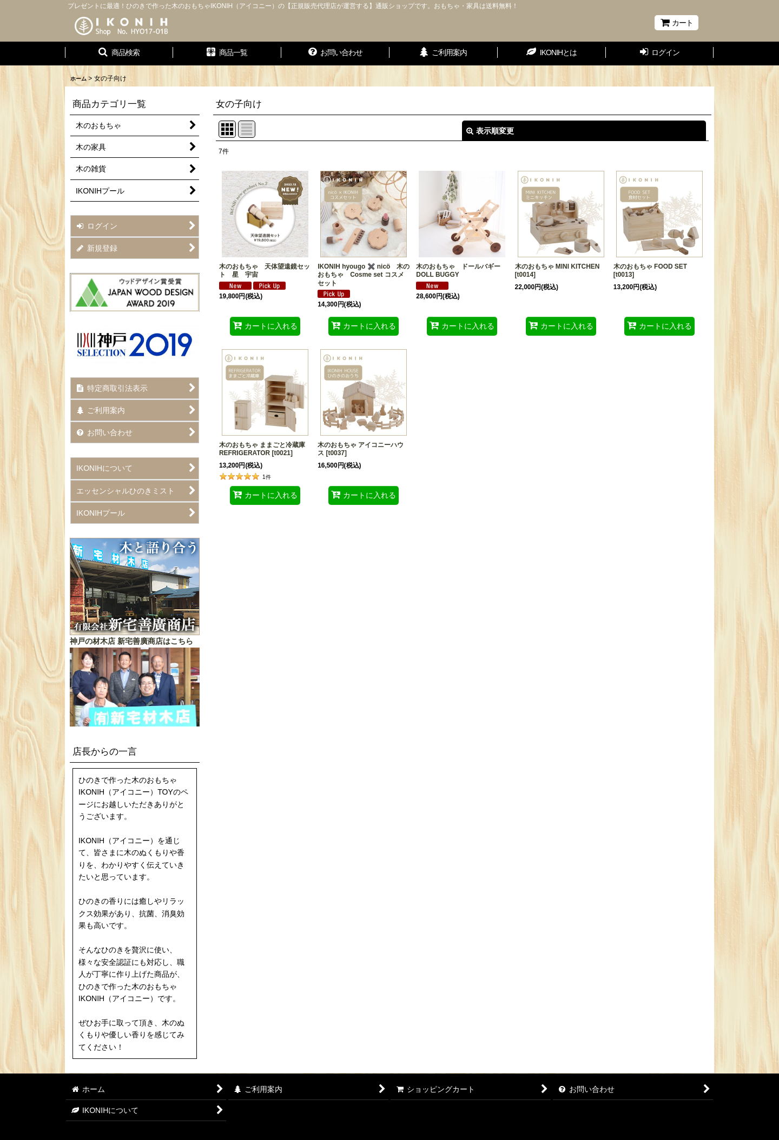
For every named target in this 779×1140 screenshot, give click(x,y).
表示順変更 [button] (490, 130)
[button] (119, 53)
